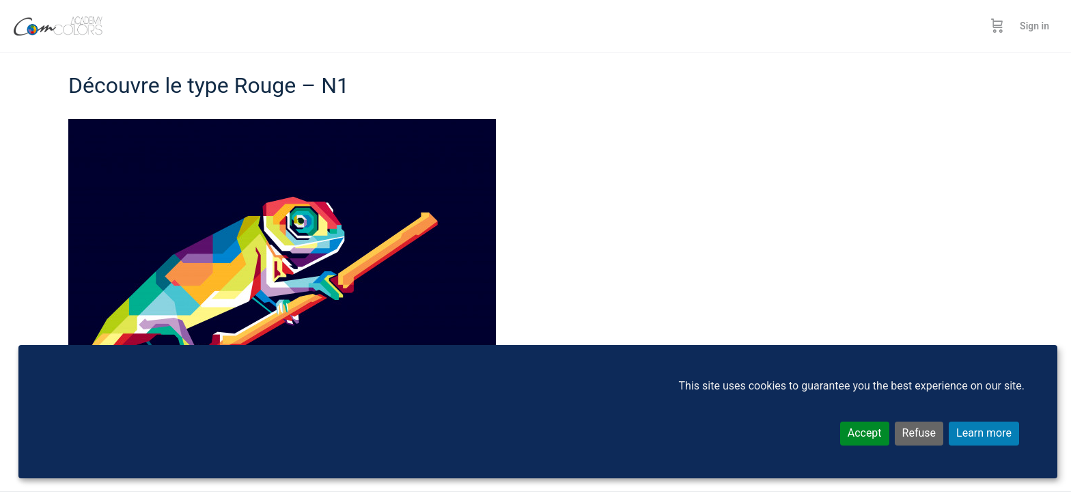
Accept (865, 432)
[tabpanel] (535, 268)
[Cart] (997, 26)
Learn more (984, 432)
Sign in (1034, 25)
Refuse (919, 432)
